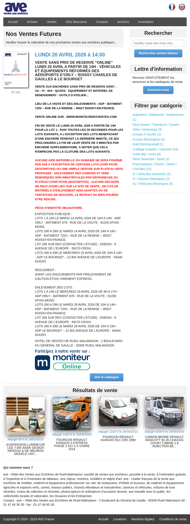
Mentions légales (142, 519)
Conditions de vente (173, 519)
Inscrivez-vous (158, 90)
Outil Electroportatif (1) (147, 144)
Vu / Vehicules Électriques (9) (152, 183)
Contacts (102, 22)
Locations (119, 519)
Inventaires (145, 22)
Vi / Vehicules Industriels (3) (151, 174)
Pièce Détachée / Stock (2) (150, 159)
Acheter (32, 22)
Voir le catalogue (106, 377)
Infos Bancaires (76, 22)
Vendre (51, 22)
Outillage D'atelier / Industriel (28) (155, 149)
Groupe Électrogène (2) (148, 139)
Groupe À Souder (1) (146, 134)
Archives (123, 22)
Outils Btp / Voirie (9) (146, 154)
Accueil (13, 22)
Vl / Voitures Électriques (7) (151, 179)
